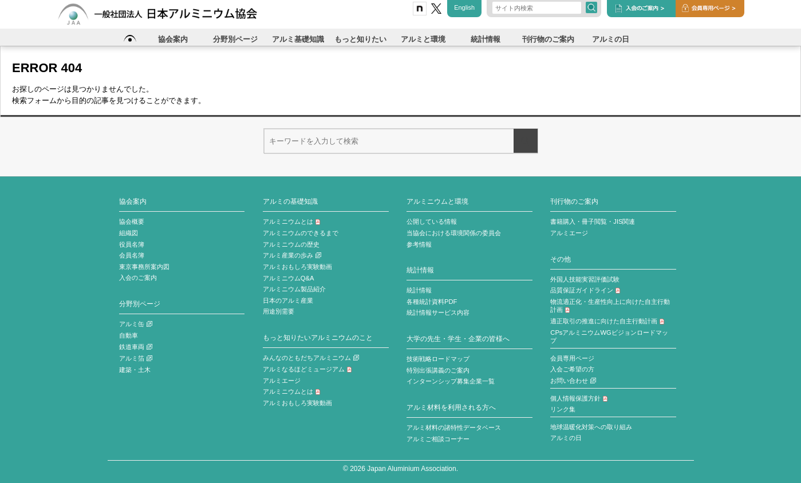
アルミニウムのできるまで (300, 232)
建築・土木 (135, 369)
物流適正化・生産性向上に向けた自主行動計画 (610, 306)
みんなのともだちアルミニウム (311, 357)
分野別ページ (139, 303)
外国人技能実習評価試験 (585, 279)
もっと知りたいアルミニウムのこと (318, 337)
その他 (560, 259)
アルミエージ (282, 380)
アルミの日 (566, 437)
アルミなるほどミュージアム (307, 369)
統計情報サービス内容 (438, 312)
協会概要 (131, 221)
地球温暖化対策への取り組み (591, 426)
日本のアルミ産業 (288, 300)
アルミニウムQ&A (288, 278)
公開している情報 (432, 221)
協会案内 (133, 201)
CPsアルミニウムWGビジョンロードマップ (609, 337)
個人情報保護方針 (579, 398)
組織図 (128, 232)
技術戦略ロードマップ (438, 358)
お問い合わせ (573, 380)
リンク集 (562, 409)
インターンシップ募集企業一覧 (451, 381)
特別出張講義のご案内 (438, 370)
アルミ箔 (135, 358)
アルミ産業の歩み (292, 255)
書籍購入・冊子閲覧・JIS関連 (592, 221)
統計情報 (420, 270)
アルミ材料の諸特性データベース (454, 427)
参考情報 (419, 244)
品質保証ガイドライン (585, 290)
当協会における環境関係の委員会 (454, 232)
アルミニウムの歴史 (291, 244)
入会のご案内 (138, 277)
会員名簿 (131, 255)
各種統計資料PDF (432, 301)
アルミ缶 (135, 323)
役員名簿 (131, 244)
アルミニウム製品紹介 (294, 289)
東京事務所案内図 (144, 266)
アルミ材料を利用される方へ (451, 407)
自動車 (128, 335)
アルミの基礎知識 (290, 201)
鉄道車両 (135, 346)
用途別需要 (278, 311)
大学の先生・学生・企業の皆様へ (458, 338)
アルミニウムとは (292, 221)
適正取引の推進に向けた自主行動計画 (607, 321)
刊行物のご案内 (574, 201)
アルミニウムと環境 (437, 201)
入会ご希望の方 (572, 369)
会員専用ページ (572, 358)
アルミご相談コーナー (438, 439)
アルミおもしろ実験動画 (297, 266)
